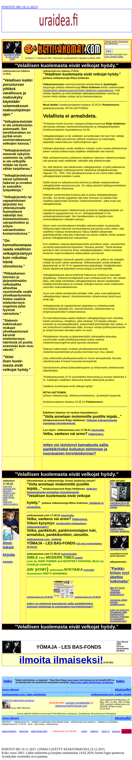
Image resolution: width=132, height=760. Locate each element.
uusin (126, 731)
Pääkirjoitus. (96, 434)
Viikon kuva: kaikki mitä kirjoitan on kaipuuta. (92, 682)
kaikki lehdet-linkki (39, 731)
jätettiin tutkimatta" (119, 579)
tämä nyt (105, 731)
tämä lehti (7, 491)
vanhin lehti (8, 495)
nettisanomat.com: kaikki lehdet (111, 694)
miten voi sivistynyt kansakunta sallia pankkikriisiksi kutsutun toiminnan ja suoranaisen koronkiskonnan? (75, 449)
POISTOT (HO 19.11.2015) (20, 7)
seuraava (116, 731)
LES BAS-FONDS (118, 549)
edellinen (94, 731)
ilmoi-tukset (8, 545)
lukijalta (8, 561)
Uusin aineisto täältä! (113, 57)
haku (7, 681)
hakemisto (7, 502)
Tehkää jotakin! (111, 41)
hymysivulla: (69, 553)
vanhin (84, 731)
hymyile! (89, 569)
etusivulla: (98, 430)
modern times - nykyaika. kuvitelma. (120, 530)
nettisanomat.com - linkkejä (44, 539)
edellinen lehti (9, 493)
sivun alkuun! (10, 689)
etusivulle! (123, 689)
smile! (78, 557)
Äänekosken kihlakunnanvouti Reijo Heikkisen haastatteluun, (78, 90)
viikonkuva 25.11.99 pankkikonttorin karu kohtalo (120, 505)
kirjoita (9, 555)
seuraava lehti (9, 488)
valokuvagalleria (9, 731)
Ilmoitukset (123, 41)
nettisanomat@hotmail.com (71, 705)
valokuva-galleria (10, 504)
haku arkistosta (36, 694)
